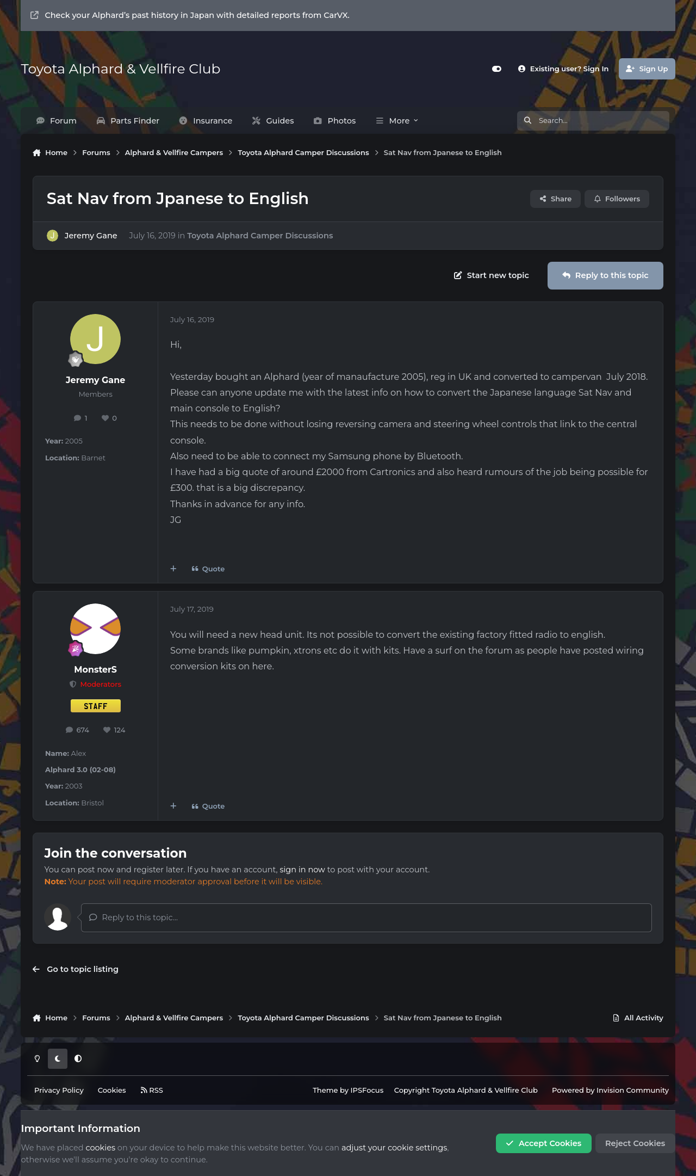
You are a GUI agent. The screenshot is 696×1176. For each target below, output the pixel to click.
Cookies (112, 1090)
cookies (100, 1148)
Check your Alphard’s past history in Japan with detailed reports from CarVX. (190, 15)
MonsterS (95, 669)
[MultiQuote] (173, 569)
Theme (325, 1090)
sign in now (302, 870)
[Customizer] (496, 68)
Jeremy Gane (91, 235)
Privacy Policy (59, 1090)
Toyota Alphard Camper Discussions (260, 235)
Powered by (610, 1090)
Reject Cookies (635, 1143)
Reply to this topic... (133, 917)
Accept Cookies (543, 1143)
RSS (151, 1090)
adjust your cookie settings (394, 1148)
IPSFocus (367, 1090)
